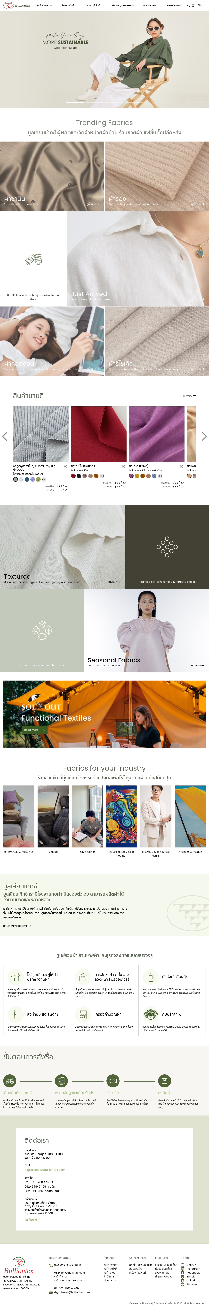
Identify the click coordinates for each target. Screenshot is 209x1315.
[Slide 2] (95, 102)
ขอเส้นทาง (32, 1220)
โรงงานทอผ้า (49, 894)
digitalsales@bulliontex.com (44, 1170)
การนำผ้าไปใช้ (94, 5)
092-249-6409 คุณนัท (39, 1186)
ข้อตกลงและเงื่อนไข (163, 1303)
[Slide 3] (114, 102)
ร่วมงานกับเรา (162, 1272)
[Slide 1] (75, 102)
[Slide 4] (134, 102)
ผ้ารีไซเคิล (109, 1276)
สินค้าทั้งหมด (44, 5)
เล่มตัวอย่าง (110, 1280)
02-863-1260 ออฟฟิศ (38, 1182)
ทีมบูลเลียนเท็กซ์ (163, 1268)
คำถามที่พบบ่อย (163, 1276)
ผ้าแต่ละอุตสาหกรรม (123, 5)
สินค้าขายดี (109, 1272)
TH (201, 5)
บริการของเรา (173, 5)
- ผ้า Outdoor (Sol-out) (68, 1280)
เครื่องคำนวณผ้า (138, 1272)
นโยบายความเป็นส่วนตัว (140, 1303)
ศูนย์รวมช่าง (136, 1268)
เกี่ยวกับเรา (149, 5)
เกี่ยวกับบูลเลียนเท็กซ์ (166, 1265)
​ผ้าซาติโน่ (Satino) (83, 466)
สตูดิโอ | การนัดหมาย (140, 1265)
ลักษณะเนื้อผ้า (69, 5)
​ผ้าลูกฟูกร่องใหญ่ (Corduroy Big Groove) (34, 468)
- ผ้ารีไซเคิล (60, 1276)
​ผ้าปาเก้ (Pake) (139, 466)
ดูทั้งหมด (114, 582)
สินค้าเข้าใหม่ (110, 1268)
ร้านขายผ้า (48, 778)
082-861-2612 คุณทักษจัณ (41, 1191)
